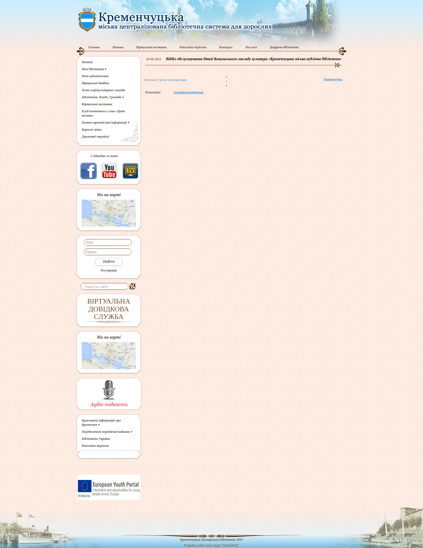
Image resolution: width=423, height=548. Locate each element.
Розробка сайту (194, 545)
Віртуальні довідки (95, 83)
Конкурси (226, 47)
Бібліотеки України (96, 439)
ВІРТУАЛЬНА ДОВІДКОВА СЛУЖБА (108, 309)
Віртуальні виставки (151, 47)
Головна (94, 47)
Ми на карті (109, 195)
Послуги (251, 47)
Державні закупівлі (95, 136)
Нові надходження (95, 76)
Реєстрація (109, 270)
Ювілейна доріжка (192, 47)
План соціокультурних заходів (103, 90)
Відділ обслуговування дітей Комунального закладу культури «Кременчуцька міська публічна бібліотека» (254, 59)
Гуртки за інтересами (172, 79)
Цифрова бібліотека (284, 47)
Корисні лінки (92, 129)
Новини (118, 47)
